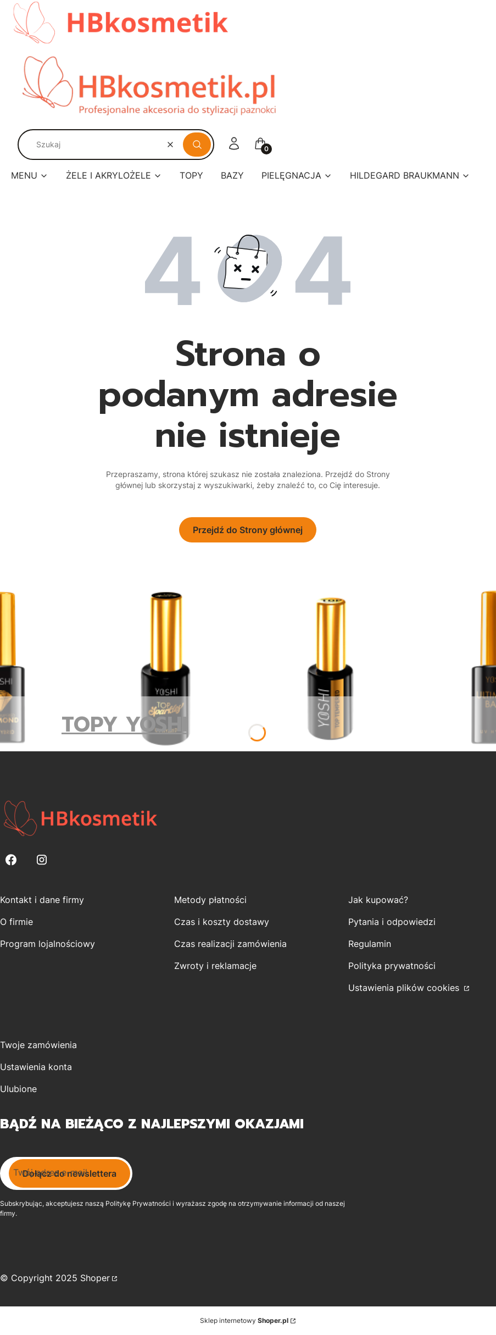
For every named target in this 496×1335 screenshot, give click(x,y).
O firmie (16, 921)
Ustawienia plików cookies (405, 987)
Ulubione (18, 1088)
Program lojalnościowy (47, 943)
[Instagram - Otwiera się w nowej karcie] (42, 860)
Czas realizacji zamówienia (230, 943)
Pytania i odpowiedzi (392, 921)
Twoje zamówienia (38, 1044)
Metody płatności (210, 899)
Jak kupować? (378, 899)
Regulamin (369, 943)
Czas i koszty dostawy (221, 921)
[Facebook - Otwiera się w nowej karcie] (11, 860)
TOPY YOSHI (124, 724)
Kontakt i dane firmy (42, 899)
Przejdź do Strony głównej (248, 529)
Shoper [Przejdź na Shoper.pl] (95, 1277)
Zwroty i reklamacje (215, 965)
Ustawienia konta (36, 1066)
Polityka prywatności (392, 965)
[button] (197, 144)
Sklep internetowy (244, 1320)
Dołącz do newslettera (69, 1173)
